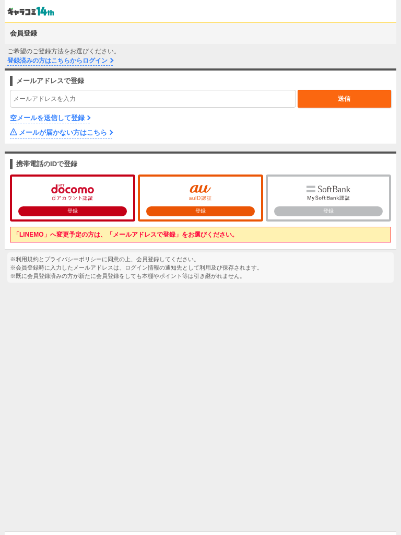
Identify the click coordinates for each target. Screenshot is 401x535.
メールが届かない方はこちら (63, 132)
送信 (344, 98)
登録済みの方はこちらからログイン (57, 60)
